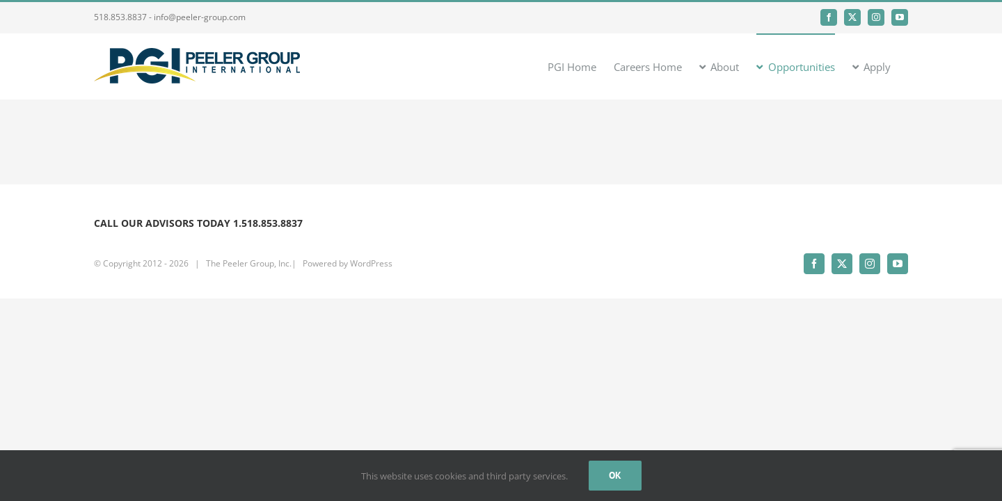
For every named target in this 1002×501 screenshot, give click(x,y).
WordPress (371, 263)
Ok (615, 475)
